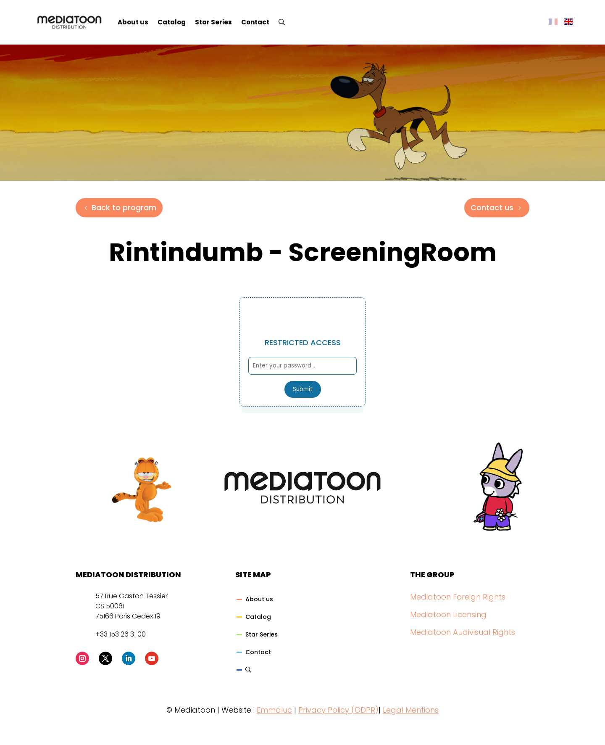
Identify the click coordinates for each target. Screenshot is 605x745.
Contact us (492, 207)
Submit (303, 389)
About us (133, 22)
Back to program (124, 207)
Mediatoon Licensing (448, 614)
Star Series (213, 22)
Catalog (172, 22)
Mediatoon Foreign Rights (457, 597)
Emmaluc (274, 710)
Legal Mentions (411, 710)
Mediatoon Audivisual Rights (462, 632)
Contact (255, 22)
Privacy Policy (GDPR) (338, 710)
